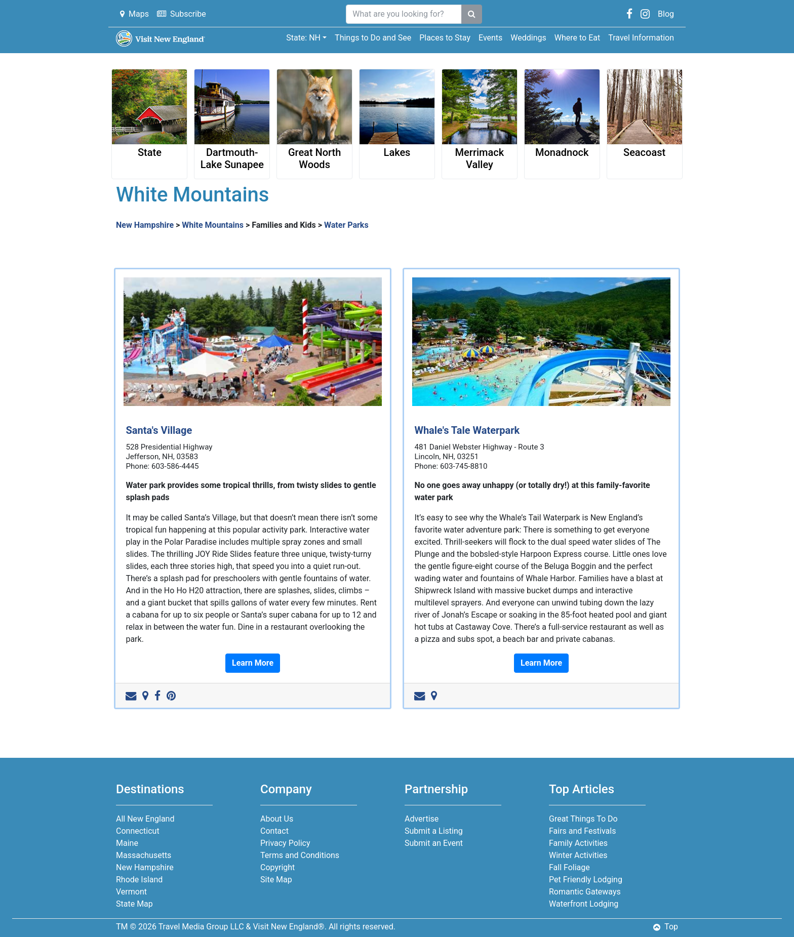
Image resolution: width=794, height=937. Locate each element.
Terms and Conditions (299, 855)
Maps (134, 14)
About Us (276, 819)
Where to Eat (577, 38)
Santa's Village (159, 430)
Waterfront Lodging (583, 904)
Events (490, 38)
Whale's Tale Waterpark (467, 430)
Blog (666, 14)
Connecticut (138, 831)
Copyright (277, 867)
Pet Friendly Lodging (585, 879)
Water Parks (346, 225)
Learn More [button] (252, 663)
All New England (145, 819)
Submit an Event (434, 843)
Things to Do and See (373, 38)
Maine (127, 843)
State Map (134, 904)
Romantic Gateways (585, 892)
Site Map (276, 879)
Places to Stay (444, 38)
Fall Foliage (569, 867)
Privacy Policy (285, 843)
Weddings (528, 38)
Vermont (131, 892)
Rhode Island (139, 879)
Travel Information (641, 38)
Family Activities (578, 843)
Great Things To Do (583, 819)
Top (665, 926)
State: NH (303, 38)
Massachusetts (143, 855)
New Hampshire (145, 225)
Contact (274, 831)
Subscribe (181, 14)
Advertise (422, 819)
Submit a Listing (434, 831)
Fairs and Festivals (582, 831)
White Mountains (213, 225)
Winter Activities (578, 855)
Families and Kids (284, 225)
